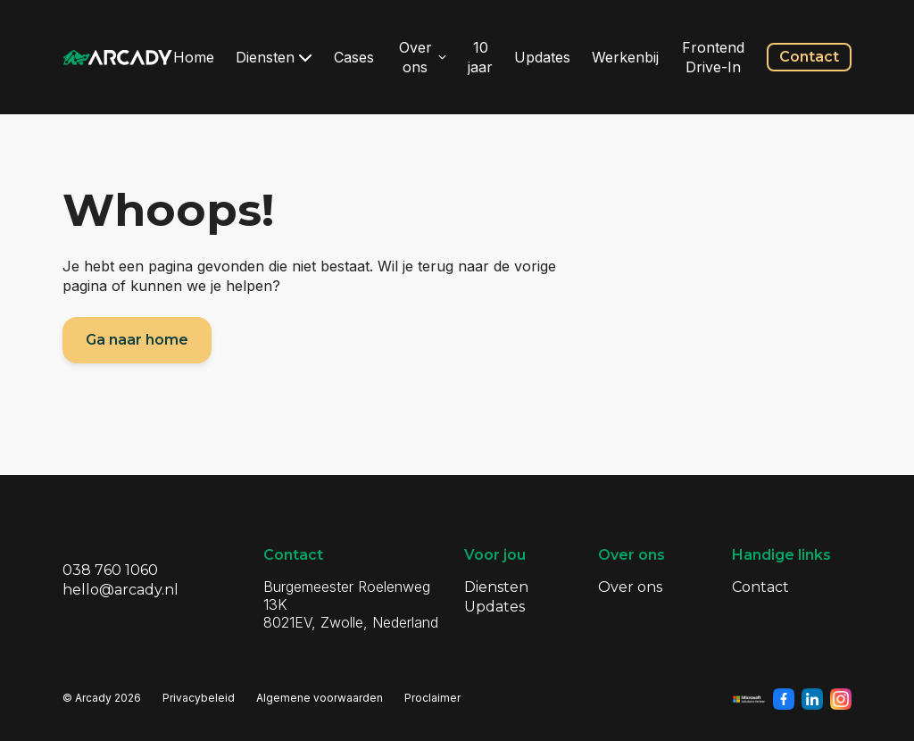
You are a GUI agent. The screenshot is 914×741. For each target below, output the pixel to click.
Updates (542, 57)
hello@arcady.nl (120, 589)
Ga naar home (137, 339)
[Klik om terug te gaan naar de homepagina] (117, 57)
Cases (354, 57)
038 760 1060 (110, 570)
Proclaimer (432, 697)
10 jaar (480, 57)
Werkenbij (625, 57)
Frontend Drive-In (713, 57)
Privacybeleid (198, 697)
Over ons (423, 57)
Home (193, 57)
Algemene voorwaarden (319, 697)
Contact (809, 56)
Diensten (274, 57)
